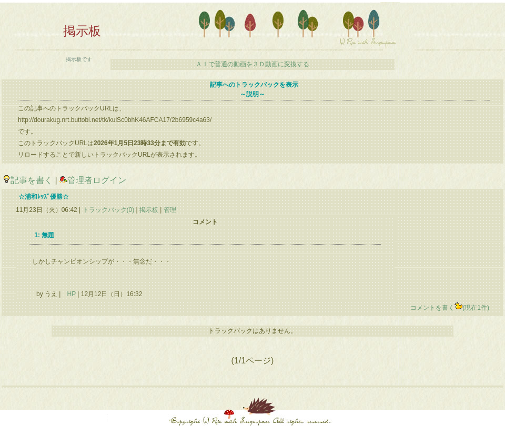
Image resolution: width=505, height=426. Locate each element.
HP (71, 294)
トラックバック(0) (108, 210)
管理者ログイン (92, 180)
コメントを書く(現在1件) (449, 307)
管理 (170, 210)
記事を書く (28, 180)
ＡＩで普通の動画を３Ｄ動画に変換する (252, 64)
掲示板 (149, 210)
